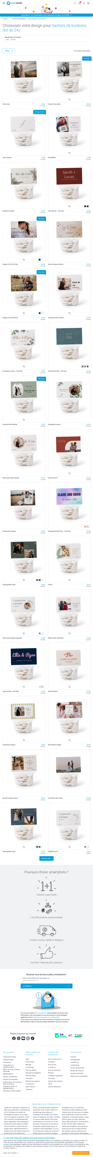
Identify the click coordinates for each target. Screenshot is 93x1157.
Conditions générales (55, 1076)
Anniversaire (30, 1062)
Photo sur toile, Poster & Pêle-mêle (11, 1070)
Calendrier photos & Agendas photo (10, 1087)
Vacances (29, 1089)
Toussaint (29, 1078)
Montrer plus (46, 858)
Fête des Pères (31, 1076)
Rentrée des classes (33, 1081)
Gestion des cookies (55, 1081)
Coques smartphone (10, 1077)
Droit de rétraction (54, 1070)
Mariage (28, 1065)
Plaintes (51, 1073)
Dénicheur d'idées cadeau (12, 1091)
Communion (30, 1084)
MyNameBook (8, 1074)
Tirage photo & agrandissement (8, 1066)
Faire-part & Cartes (9, 1057)
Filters (7, 51)
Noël (27, 1059)
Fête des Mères (31, 1070)
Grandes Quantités (77, 1073)
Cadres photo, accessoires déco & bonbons (12, 1083)
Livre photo (7, 1062)
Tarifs (50, 1084)
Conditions (52, 1067)
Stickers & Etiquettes (10, 1079)
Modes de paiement (77, 1068)
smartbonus (75, 1062)
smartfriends (75, 1065)
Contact (73, 1057)
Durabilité (51, 1062)
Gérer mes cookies (11, 1153)
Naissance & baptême (33, 1073)
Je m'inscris (27, 986)
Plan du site (52, 1065)
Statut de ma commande (79, 1076)
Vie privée (51, 1078)
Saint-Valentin (30, 1087)
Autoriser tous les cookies (81, 1153)
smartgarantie (75, 1060)
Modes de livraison (77, 1071)
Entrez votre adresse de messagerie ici (35, 978)
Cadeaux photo (8, 1060)
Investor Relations (54, 1087)
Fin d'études (30, 1067)
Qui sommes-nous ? (55, 1059)
